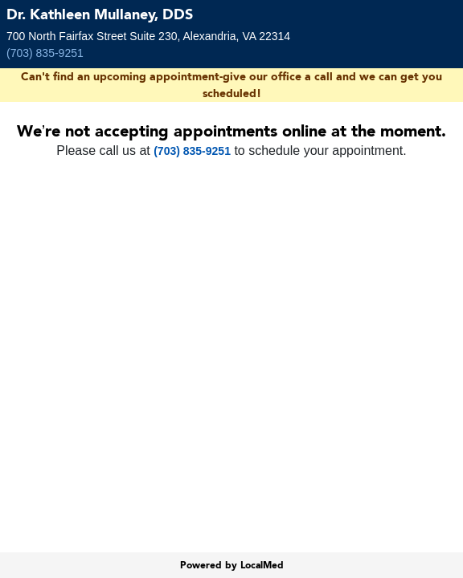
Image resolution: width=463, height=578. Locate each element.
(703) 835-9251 (45, 53)
